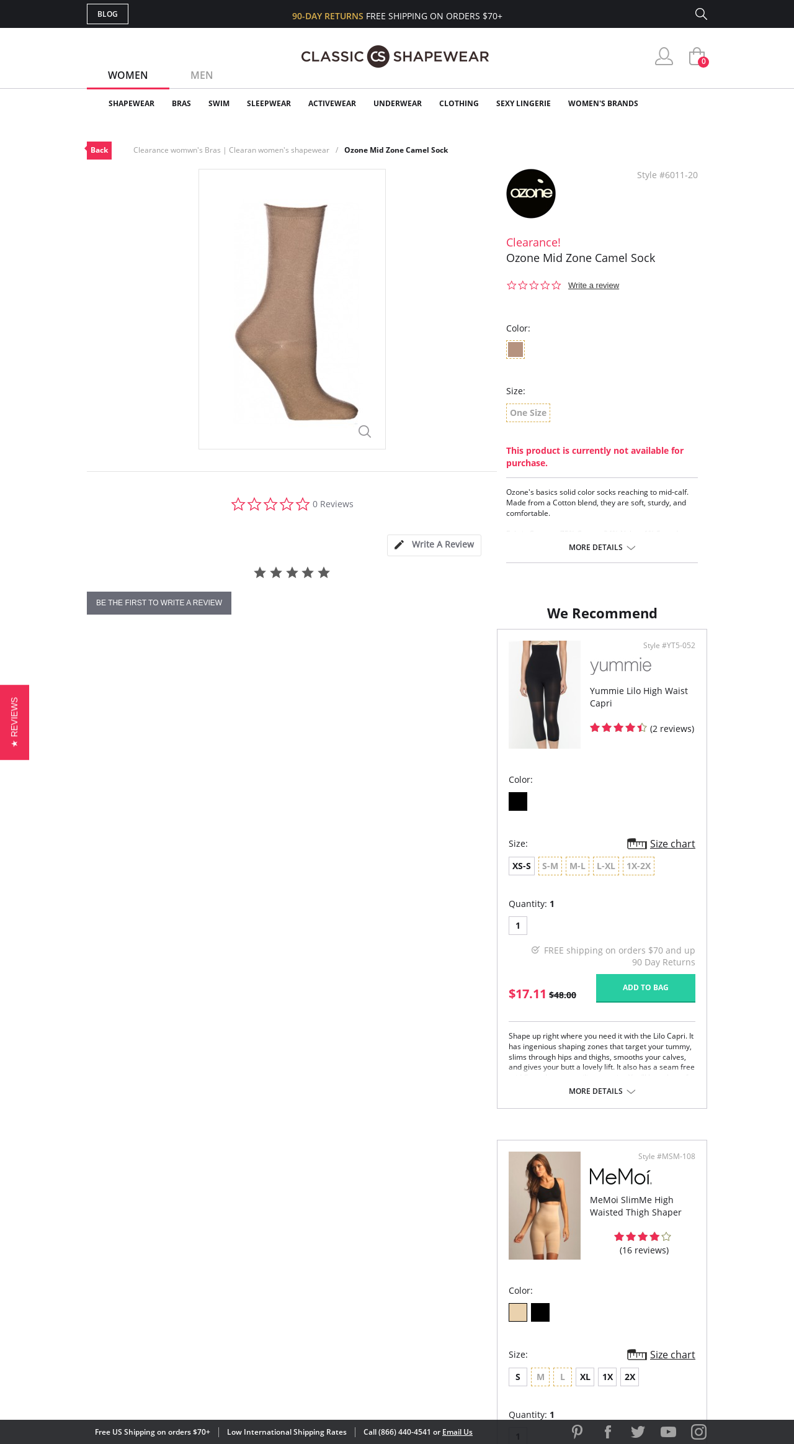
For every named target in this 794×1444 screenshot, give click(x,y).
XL (487, 892)
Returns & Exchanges (347, 1300)
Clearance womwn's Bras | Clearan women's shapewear (231, 150)
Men (201, 75)
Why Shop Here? (495, 1219)
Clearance (681, 103)
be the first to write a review (159, 602)
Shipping (316, 1280)
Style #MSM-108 (662, 672)
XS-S (111, 892)
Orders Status (331, 1260)
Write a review (593, 285)
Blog (107, 14)
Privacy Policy (492, 1300)
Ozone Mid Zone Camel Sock (396, 150)
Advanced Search (337, 1219)
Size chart (356, 870)
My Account (325, 1239)
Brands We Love (496, 1260)
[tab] (434, 545)
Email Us (457, 1432)
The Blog (480, 1280)
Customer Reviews (502, 1239)
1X (509, 892)
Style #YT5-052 (353, 672)
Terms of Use (184, 1388)
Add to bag (329, 1014)
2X (532, 892)
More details (596, 548)
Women (128, 75)
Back (99, 150)
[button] (14, 721)
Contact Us (323, 1320)
